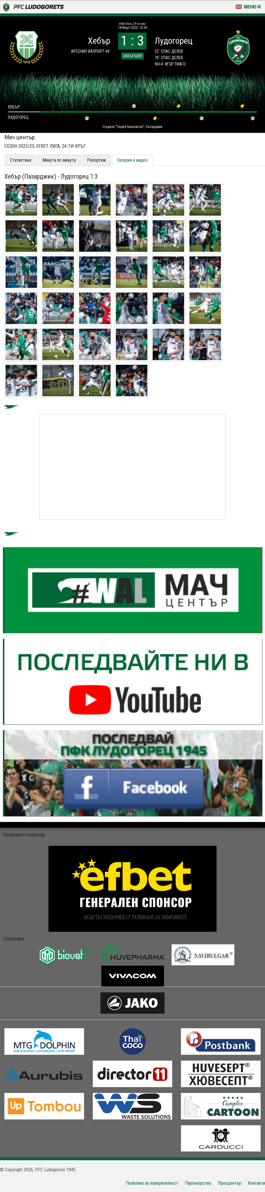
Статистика (20, 160)
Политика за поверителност (152, 1183)
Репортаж (96, 160)
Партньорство (198, 1183)
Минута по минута (59, 160)
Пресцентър (229, 1183)
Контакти (256, 1183)
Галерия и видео (132, 160)
